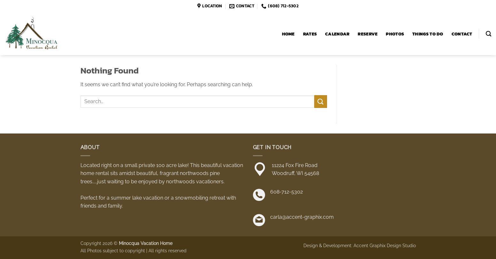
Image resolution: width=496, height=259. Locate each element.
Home (288, 33)
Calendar (337, 33)
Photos (395, 33)
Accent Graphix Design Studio (385, 245)
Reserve (368, 33)
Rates (310, 33)
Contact (462, 33)
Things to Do (427, 33)
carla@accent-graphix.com (302, 217)
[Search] (488, 34)
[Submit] (320, 101)
